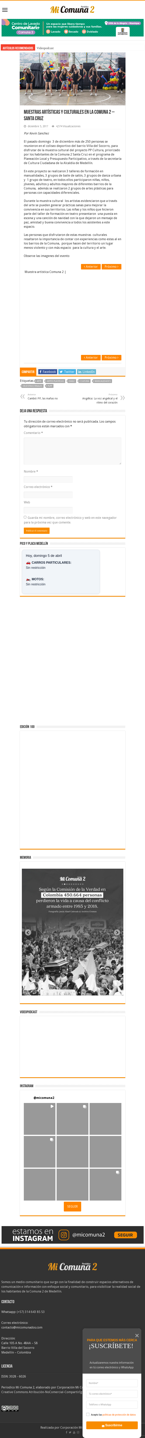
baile (72, 381)
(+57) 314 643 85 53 (31, 1312)
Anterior (91, 266)
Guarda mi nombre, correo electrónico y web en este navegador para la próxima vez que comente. (70, 520)
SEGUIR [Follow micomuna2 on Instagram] (72, 1206)
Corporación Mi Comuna (77, 1427)
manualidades (103, 381)
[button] (40, 1119)
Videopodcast (45, 48)
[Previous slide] (28, 932)
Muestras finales (32, 386)
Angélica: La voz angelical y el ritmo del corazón (97, 398)
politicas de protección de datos (119, 1414)
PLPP (50, 386)
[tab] (60, 992)
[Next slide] (117, 932)
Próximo (111, 266)
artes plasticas (55, 381)
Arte (39, 381)
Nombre (31, 471)
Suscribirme (109, 1425)
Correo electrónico (38, 487)
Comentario (33, 433)
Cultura (84, 381)
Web (27, 502)
